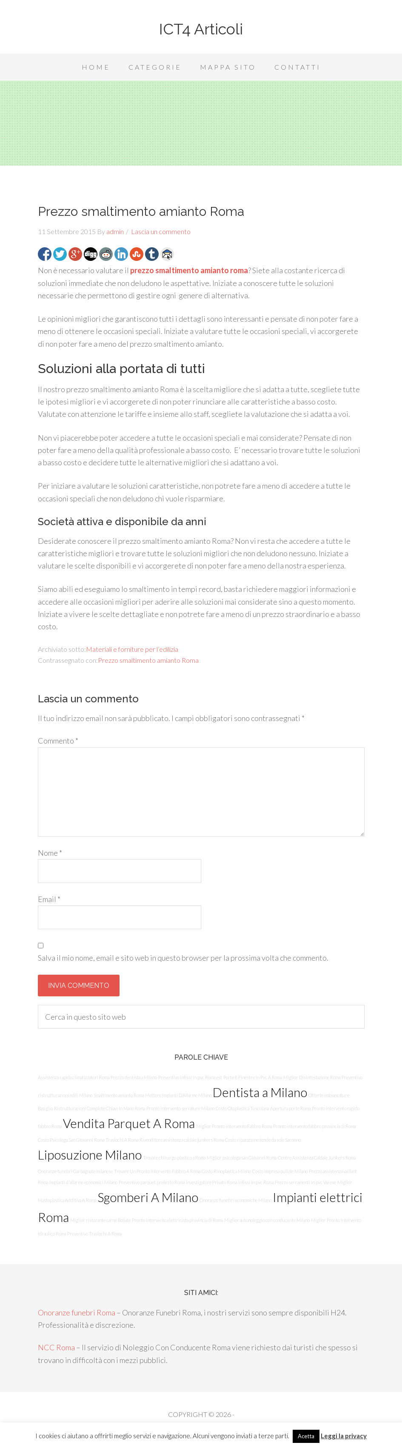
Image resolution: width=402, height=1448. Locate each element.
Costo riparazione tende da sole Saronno (263, 1140)
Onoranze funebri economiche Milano (235, 1200)
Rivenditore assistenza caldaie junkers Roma (182, 1140)
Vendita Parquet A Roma (129, 1123)
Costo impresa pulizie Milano (280, 1171)
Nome (50, 852)
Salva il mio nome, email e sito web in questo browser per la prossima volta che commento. (183, 957)
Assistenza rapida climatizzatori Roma (73, 1077)
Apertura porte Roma (290, 1108)
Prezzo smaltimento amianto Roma (148, 660)
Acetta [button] (306, 1436)
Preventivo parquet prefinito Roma (152, 1182)
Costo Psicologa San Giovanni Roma (71, 1140)
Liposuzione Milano (90, 1154)
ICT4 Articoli (201, 29)
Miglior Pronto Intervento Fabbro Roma (234, 1126)
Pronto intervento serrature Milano (180, 1108)
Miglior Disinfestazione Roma (311, 1077)
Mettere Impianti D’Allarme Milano (178, 1095)
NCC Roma (56, 1347)
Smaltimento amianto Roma (119, 1095)
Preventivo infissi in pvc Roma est (190, 1077)
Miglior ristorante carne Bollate (100, 1220)
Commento (58, 740)
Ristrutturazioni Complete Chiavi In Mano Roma (99, 1108)
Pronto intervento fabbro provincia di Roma (314, 1126)
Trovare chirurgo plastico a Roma (174, 1157)
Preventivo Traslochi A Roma (94, 1233)
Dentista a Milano (260, 1092)
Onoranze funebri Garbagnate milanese (75, 1171)
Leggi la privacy (344, 1436)
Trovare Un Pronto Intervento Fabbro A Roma (157, 1171)
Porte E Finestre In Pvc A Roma (252, 1077)
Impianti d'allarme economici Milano (83, 1182)
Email (49, 899)
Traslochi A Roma (121, 1140)
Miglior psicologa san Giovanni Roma (242, 1157)
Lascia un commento (161, 231)
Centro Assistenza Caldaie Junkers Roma (317, 1157)
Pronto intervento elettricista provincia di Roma (177, 1220)
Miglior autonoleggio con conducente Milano (267, 1220)
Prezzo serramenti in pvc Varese (305, 1182)
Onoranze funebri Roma (76, 1312)
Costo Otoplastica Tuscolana (242, 1108)
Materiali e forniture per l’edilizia (132, 649)
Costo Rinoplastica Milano (226, 1171)
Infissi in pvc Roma (256, 1182)
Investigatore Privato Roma (211, 1182)
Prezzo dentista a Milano (134, 1077)
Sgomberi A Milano (147, 1197)
